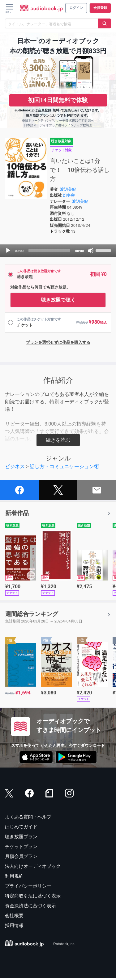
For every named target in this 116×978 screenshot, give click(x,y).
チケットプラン (21, 846)
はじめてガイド (21, 827)
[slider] (49, 250)
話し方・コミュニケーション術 (64, 466)
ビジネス (15, 466)
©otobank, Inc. (64, 944)
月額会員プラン (21, 856)
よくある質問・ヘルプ (28, 817)
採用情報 (14, 925)
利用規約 (14, 876)
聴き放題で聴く (58, 300)
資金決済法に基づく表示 (30, 906)
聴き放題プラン (21, 836)
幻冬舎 (69, 195)
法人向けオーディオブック (33, 866)
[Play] (8, 251)
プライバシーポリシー (28, 886)
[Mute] (91, 251)
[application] (58, 250)
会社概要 (14, 915)
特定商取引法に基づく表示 (33, 896)
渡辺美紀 (68, 189)
